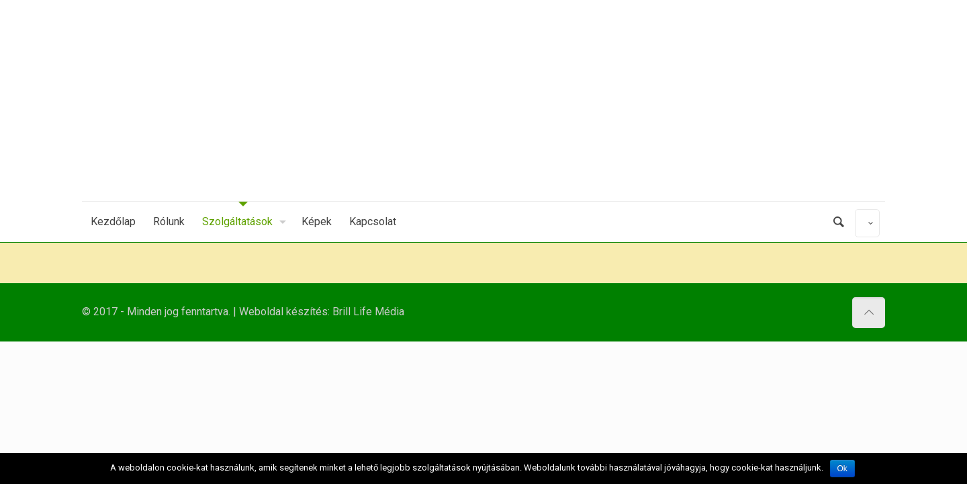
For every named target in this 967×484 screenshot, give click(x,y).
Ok (842, 468)
